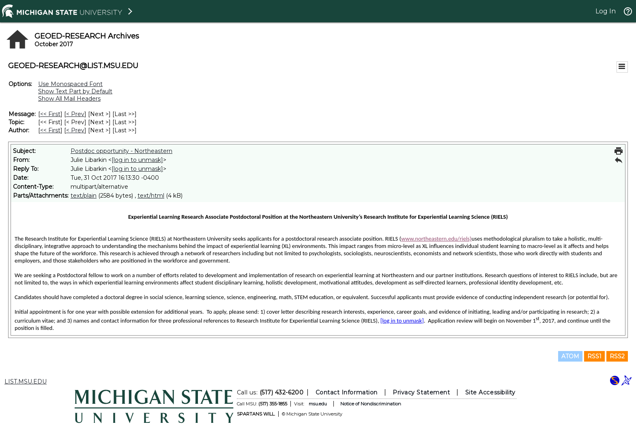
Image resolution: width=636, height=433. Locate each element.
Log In (605, 11)
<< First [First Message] (50, 114)
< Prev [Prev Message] (75, 114)
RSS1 (594, 356)
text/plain (84, 195)
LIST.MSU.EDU (25, 381)
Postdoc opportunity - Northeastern (121, 151)
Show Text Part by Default (75, 91)
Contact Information (347, 392)
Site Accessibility (490, 392)
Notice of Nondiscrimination (370, 404)
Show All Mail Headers (69, 98)
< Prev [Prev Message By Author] (75, 130)
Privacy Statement (421, 392)
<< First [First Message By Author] (50, 130)
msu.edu (318, 404)
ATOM (570, 356)
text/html (151, 195)
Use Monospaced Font (70, 84)
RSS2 (617, 356)
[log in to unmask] (137, 160)
